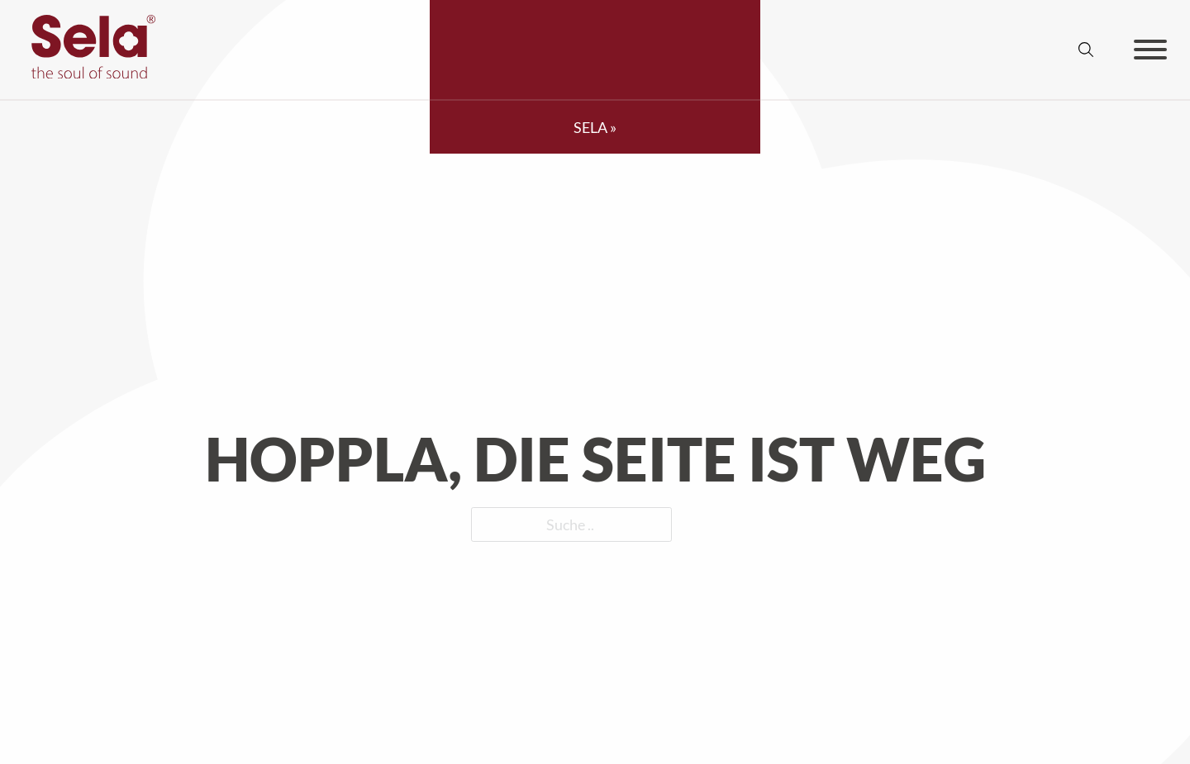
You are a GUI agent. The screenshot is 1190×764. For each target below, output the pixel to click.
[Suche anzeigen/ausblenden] (1086, 49)
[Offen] (1150, 49)
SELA (590, 127)
